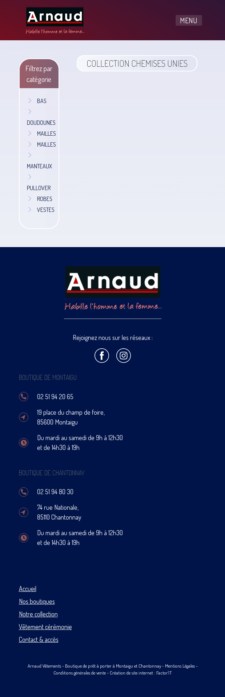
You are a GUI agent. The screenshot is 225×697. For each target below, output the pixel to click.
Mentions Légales (180, 666)
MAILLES (41, 133)
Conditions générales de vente (79, 673)
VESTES (41, 209)
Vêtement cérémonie (45, 627)
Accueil (27, 589)
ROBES (39, 198)
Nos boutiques (37, 601)
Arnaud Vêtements (44, 666)
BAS (37, 100)
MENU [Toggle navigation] (188, 20)
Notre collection (38, 614)
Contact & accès (39, 639)
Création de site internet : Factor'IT (141, 673)
